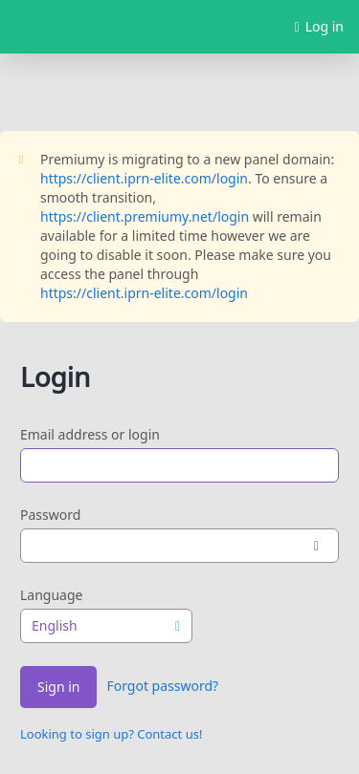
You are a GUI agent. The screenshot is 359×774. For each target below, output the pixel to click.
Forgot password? (162, 686)
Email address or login (90, 434)
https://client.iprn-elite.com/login (144, 178)
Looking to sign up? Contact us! (111, 733)
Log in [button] (319, 27)
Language (51, 595)
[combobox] (106, 626)
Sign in (58, 687)
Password (50, 514)
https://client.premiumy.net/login (144, 216)
